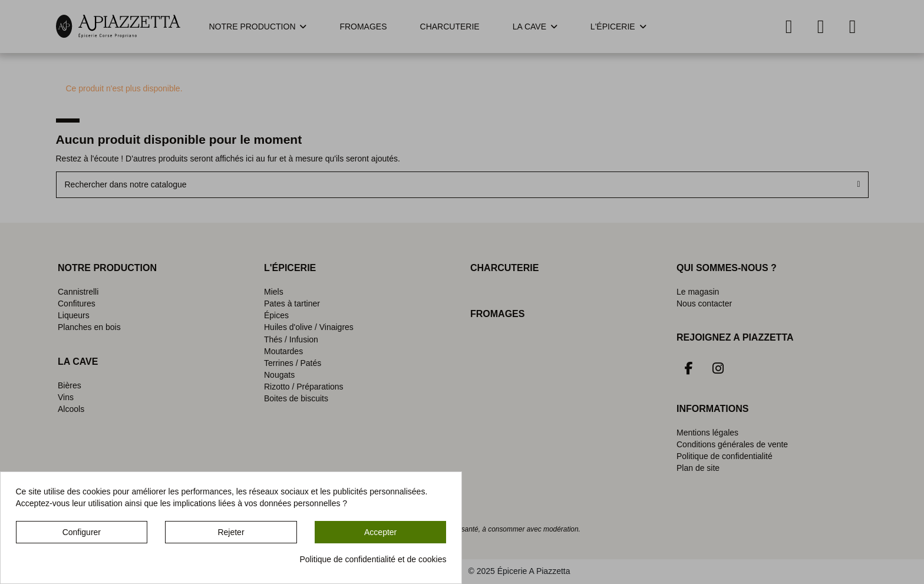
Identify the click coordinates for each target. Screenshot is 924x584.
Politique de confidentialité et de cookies (372, 559)
